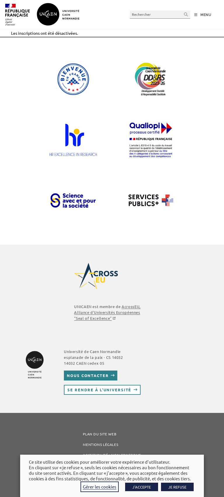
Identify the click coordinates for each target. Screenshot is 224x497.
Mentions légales (100, 444)
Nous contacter (87, 375)
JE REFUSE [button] (177, 486)
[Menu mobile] (202, 15)
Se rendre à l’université (99, 389)
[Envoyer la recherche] (186, 14)
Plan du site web (99, 434)
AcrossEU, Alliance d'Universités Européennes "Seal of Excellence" (107, 312)
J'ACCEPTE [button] (141, 486)
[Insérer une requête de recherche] (160, 14)
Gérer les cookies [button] (99, 486)
